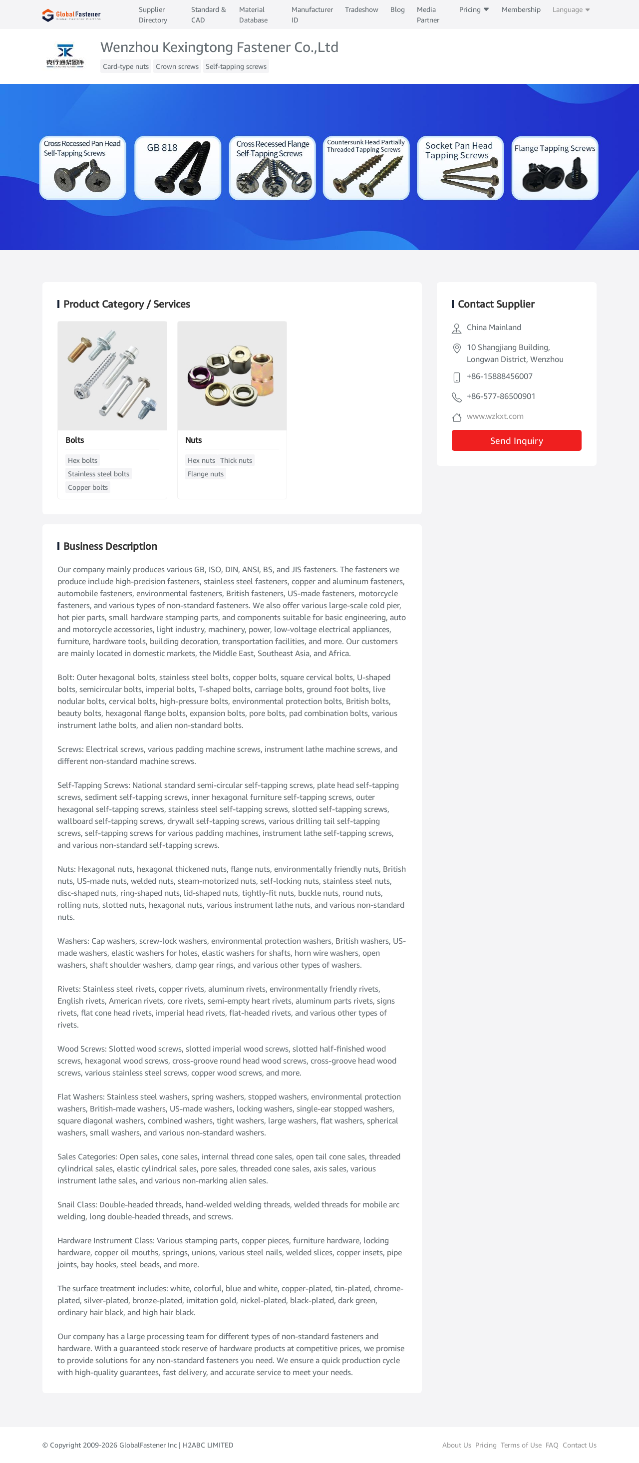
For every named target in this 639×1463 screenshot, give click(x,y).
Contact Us (580, 1445)
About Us (456, 1445)
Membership (521, 9)
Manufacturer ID (312, 14)
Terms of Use (521, 1445)
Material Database (253, 14)
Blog (397, 9)
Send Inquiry (516, 440)
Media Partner (428, 14)
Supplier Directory (153, 14)
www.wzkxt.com (495, 416)
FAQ (552, 1445)
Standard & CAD (208, 14)
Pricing (474, 9)
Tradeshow (361, 9)
